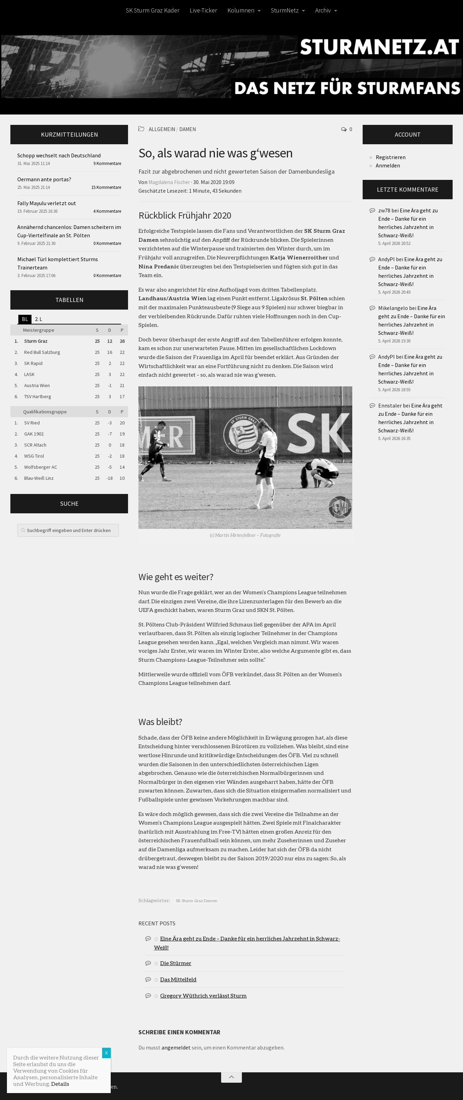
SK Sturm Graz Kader (152, 10)
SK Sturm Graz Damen (196, 899)
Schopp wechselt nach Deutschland (59, 155)
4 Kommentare (107, 211)
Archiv (323, 10)
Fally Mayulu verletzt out (46, 203)
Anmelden (388, 165)
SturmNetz (285, 10)
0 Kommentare (107, 243)
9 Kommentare (107, 163)
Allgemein (163, 129)
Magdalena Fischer (170, 181)
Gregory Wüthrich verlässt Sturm (203, 994)
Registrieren (391, 157)
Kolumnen (240, 10)
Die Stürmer (175, 962)
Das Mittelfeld (178, 978)
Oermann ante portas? (44, 179)
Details (60, 1083)
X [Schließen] (106, 1052)
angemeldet (176, 1046)
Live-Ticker (203, 10)
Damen (190, 129)
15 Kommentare (106, 187)
